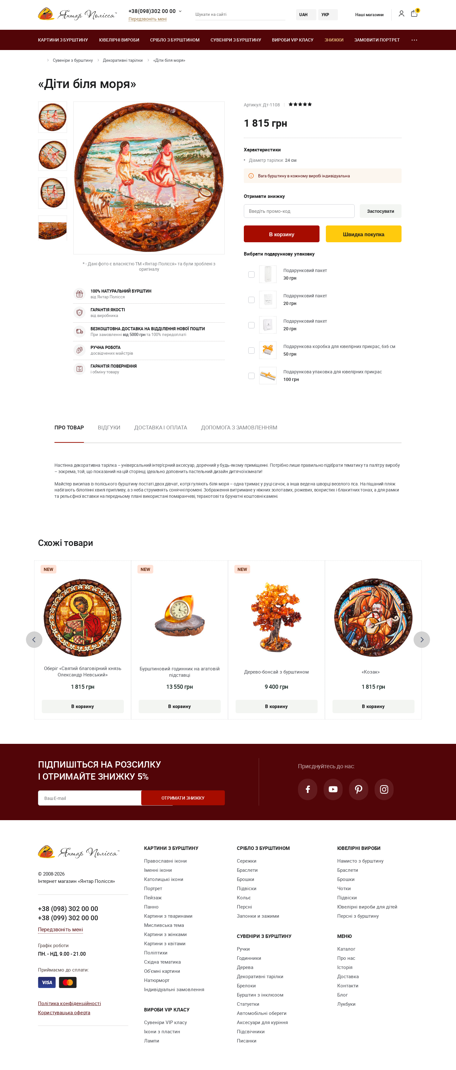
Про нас (346, 959)
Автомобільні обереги (262, 1014)
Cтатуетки (248, 1005)
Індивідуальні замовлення (174, 990)
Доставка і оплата (160, 428)
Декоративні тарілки (123, 60)
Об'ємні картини (162, 972)
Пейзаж (153, 899)
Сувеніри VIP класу (165, 1023)
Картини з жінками (165, 935)
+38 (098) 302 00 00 (68, 909)
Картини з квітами (165, 944)
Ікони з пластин (162, 1032)
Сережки (246, 862)
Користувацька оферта (64, 1013)
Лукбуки (346, 1005)
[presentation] (34, 641)
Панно (151, 908)
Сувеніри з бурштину (236, 40)
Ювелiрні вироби (119, 40)
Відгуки (109, 428)
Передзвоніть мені (148, 19)
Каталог (346, 950)
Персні (244, 908)
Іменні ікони (158, 871)
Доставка (348, 977)
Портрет (153, 889)
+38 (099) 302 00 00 (68, 919)
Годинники (249, 959)
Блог (342, 996)
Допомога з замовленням (239, 428)
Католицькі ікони (163, 880)
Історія (344, 968)
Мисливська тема (164, 926)
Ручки (243, 950)
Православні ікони (165, 862)
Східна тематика (162, 963)
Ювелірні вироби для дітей (367, 908)
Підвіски (246, 889)
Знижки (334, 40)
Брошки (245, 880)
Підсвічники (251, 1032)
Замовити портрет (377, 40)
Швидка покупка (363, 235)
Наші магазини (364, 14)
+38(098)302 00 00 (152, 11)
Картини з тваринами (168, 917)
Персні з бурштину (358, 917)
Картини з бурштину (63, 40)
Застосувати (379, 211)
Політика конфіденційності (69, 1004)
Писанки (246, 1042)
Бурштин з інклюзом (260, 996)
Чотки (344, 889)
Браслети (247, 871)
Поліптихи (156, 954)
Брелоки (246, 987)
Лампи (151, 1042)
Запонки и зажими (258, 917)
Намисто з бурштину (360, 862)
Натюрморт (156, 981)
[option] (52, 117)
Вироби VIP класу (293, 40)
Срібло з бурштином (175, 40)
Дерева (245, 968)
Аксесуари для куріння (262, 1023)
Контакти (347, 987)
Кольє (244, 899)
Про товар (69, 428)
